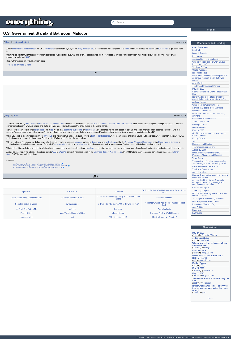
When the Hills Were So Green (205, 105)
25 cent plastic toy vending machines (208, 198)
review (196, 275)
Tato (16, 115)
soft (193, 141)
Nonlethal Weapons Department (139, 142)
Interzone (118, 209)
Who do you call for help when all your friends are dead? (210, 244)
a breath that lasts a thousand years (207, 108)
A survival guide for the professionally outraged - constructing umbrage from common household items (208, 182)
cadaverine (90, 130)
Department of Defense (168, 142)
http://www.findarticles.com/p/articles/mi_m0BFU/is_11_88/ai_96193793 (37, 167)
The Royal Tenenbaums (202, 169)
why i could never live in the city (205, 59)
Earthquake (197, 213)
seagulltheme (207, 253)
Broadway (196, 210)
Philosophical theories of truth (205, 166)
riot (150, 49)
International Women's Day (203, 204)
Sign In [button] (211, 29)
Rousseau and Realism (202, 144)
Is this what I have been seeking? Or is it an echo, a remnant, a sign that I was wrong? (209, 78)
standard (78, 142)
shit (19, 130)
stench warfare (60, 144)
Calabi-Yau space (199, 70)
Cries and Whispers (200, 188)
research (86, 49)
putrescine (77, 130)
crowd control (81, 144)
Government (48, 49)
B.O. (27, 57)
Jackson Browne (199, 102)
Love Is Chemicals (164, 198)
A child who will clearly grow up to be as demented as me (118, 198)
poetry (195, 283)
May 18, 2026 (198, 130)
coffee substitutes (200, 238)
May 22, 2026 (198, 273)
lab (92, 49)
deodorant (96, 142)
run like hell (163, 49)
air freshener (111, 142)
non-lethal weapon (28, 49)
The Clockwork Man (200, 122)
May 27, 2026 (198, 233)
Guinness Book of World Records (108, 152)
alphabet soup (118, 213)
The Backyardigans (200, 190)
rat (51, 130)
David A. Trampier (200, 53)
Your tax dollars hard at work (18, 65)
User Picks (196, 50)
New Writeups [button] (211, 227)
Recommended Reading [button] (211, 43)
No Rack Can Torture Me (26, 209)
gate (204, 292)
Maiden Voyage (199, 263)
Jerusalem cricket (199, 172)
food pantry (197, 56)
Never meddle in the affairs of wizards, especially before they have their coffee (209, 98)
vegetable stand (199, 127)
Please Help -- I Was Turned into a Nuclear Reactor (208, 257)
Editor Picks (197, 158)
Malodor (72, 209)
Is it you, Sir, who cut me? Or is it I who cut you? (118, 204)
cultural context (94, 148)
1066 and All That (199, 67)
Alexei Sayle (197, 83)
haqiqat (207, 248)
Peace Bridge (26, 213)
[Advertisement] (115, 8)
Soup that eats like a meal (26, 204)
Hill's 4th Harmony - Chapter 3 (164, 217)
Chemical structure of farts (72, 198)
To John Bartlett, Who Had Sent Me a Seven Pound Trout (164, 191)
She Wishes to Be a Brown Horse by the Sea (210, 279)
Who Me (62, 152)
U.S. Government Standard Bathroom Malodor (112, 124)
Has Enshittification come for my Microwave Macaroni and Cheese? (207, 154)
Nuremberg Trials (199, 73)
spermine (68, 130)
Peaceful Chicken (209, 235)
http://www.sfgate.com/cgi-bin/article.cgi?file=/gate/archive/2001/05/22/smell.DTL (40, 166)
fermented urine (26, 217)
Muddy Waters (198, 138)
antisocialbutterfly (22, 42)
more (211, 298)
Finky (203, 265)
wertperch (205, 240)
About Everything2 (200, 47)
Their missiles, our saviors (203, 147)
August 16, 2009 (199, 150)
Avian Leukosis (164, 209)
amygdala (48, 136)
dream (195, 292)
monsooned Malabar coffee (204, 119)
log (194, 260)
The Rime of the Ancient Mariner (206, 86)
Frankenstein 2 (199, 250)
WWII (54, 152)
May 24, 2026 (198, 89)
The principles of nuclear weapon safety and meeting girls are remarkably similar (209, 162)
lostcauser (206, 283)
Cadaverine (72, 191)
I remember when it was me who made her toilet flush (164, 204)
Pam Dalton (31, 124)
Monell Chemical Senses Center (52, 124)
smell (127, 49)
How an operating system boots (205, 201)
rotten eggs (39, 130)
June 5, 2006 (197, 207)
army (80, 49)
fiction (195, 235)
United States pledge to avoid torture (26, 198)
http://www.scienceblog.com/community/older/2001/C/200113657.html (36, 164)
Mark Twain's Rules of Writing (72, 213)
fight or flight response (100, 136)
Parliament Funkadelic (201, 111)
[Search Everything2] (142, 22)
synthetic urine (72, 204)
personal (196, 248)
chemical (16, 49)
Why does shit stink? (118, 217)
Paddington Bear (199, 124)
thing (7, 42)
